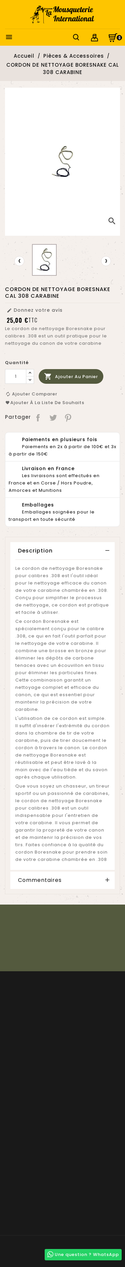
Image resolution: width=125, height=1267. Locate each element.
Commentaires (40, 880)
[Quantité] (15, 376)
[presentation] (19, 261)
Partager (38, 417)
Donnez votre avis (35, 310)
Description (35, 550)
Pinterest (68, 417)
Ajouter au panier (71, 376)
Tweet (53, 417)
